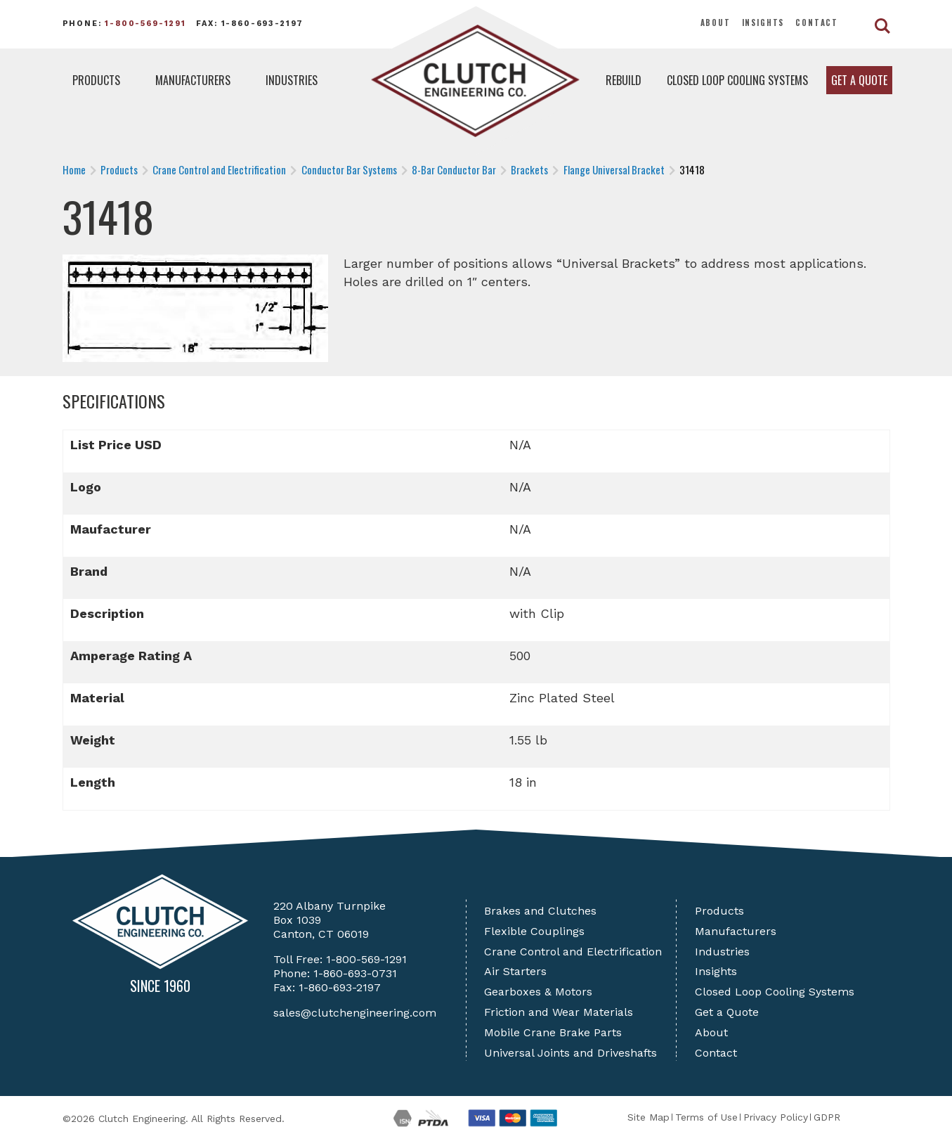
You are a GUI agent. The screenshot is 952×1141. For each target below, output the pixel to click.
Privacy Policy (775, 1117)
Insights (763, 22)
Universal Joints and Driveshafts (570, 1052)
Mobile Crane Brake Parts (553, 1032)
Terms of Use (706, 1117)
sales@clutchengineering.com (354, 1012)
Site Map (648, 1117)
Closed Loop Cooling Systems (737, 80)
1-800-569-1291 (145, 23)
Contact (816, 22)
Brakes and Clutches (540, 910)
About (715, 22)
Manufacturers (192, 80)
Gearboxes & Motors (538, 991)
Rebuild (623, 80)
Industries (292, 80)
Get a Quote (859, 80)
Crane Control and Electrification (573, 951)
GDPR (827, 1117)
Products (96, 80)
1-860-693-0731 (355, 973)
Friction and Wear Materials (558, 1012)
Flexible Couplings (534, 931)
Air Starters (515, 971)
